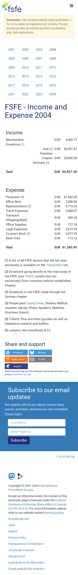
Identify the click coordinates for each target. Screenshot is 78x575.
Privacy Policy (17, 537)
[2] (51, 149)
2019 (39, 85)
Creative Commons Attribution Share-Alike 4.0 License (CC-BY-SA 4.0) (37, 504)
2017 (11, 85)
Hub (28, 276)
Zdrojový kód (16, 556)
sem (22, 28)
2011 (39, 67)
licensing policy (54, 512)
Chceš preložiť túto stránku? (26, 568)
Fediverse (17, 352)
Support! (18, 366)
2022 (25, 94)
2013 (11, 76)
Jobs (11, 525)
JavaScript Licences (21, 550)
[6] (28, 234)
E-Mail (42, 359)
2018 (25, 85)
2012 (52, 67)
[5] (29, 206)
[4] (22, 197)
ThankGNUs (54, 265)
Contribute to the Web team (26, 562)
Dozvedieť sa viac (22, 374)
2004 (52, 50)
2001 (11, 50)
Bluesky (42, 352)
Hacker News (17, 359)
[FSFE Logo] (11, 7)
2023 (39, 94)
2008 (52, 58)
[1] (22, 144)
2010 (25, 67)
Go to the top (66, 456)
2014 (25, 76)
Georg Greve (35, 303)
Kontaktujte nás (18, 519)
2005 (11, 58)
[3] (47, 163)
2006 (25, 58)
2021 (11, 94)
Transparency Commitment (25, 544)
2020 (52, 85)
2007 (39, 58)
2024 (52, 94)
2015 (39, 76)
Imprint (13, 531)
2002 (25, 50)
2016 (52, 76)
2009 (11, 67)
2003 (39, 50)
